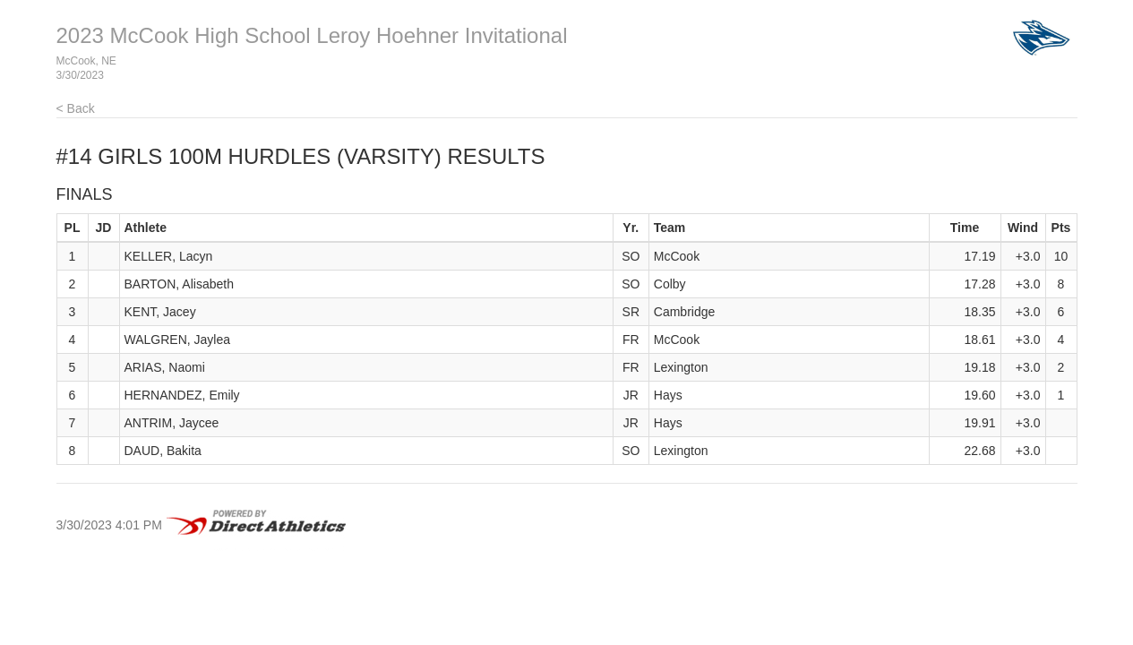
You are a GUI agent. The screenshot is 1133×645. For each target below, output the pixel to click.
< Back (75, 108)
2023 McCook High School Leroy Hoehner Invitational (312, 35)
